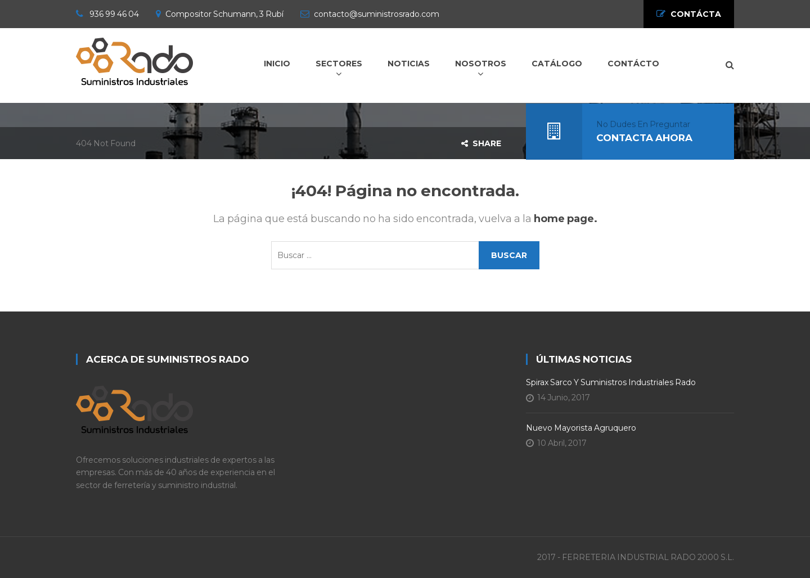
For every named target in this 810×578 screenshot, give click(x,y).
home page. (565, 219)
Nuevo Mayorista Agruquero (581, 428)
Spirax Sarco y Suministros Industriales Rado (611, 382)
